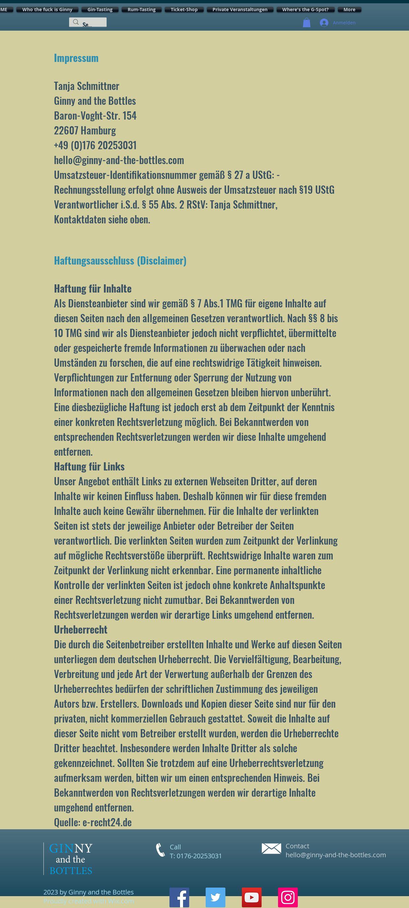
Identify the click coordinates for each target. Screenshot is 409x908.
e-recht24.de (107, 821)
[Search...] (88, 24)
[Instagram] (288, 897)
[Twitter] (215, 897)
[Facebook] (179, 897)
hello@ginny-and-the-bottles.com (336, 854)
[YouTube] (252, 897)
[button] (307, 22)
